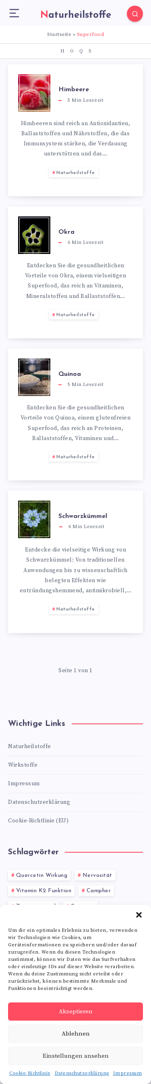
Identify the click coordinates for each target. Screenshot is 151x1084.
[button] (139, 915)
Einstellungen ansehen (76, 1056)
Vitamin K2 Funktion (44, 891)
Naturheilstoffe (75, 172)
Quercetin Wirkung (42, 875)
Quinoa (69, 374)
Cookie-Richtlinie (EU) (38, 820)
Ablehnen (76, 1034)
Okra (66, 232)
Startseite (59, 34)
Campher (99, 891)
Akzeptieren (76, 1011)
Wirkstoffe (22, 765)
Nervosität (97, 875)
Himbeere (73, 89)
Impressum (127, 1073)
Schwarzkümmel (82, 516)
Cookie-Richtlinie (30, 1073)
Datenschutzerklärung (82, 1073)
